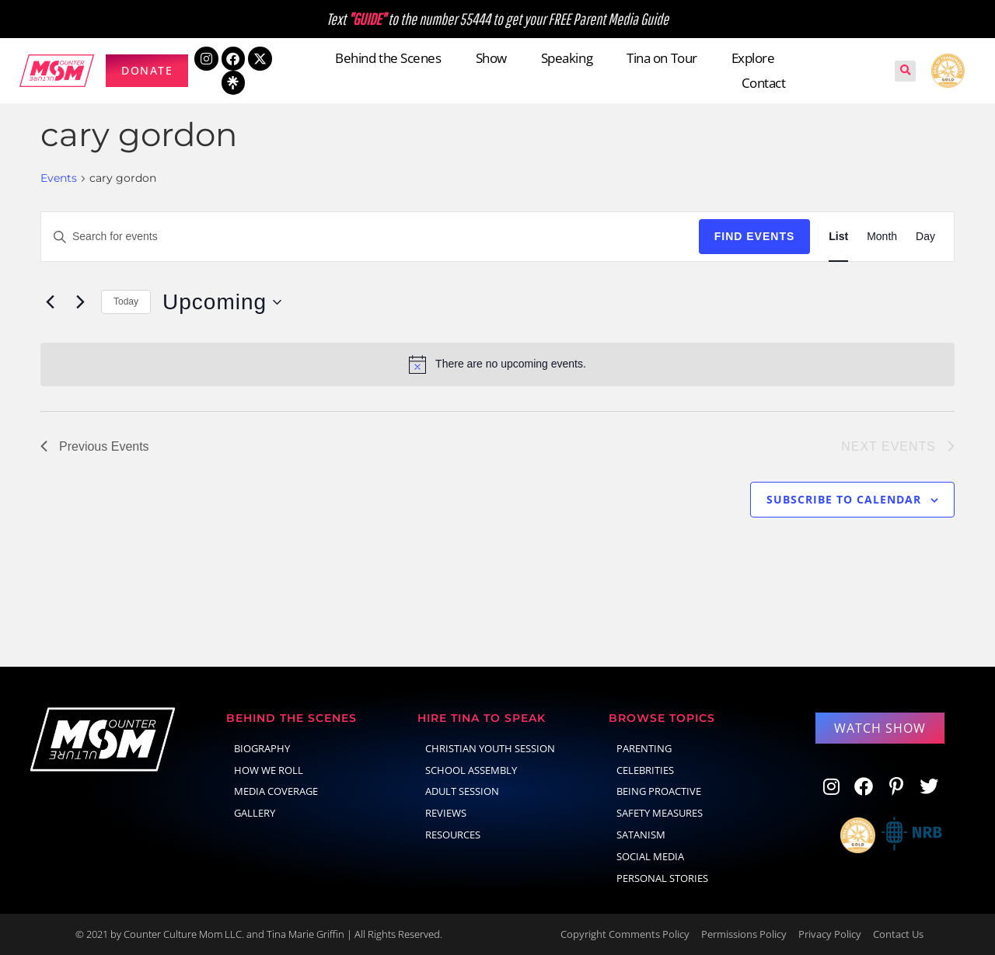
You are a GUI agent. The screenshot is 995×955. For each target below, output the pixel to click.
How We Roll (268, 770)
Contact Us (898, 934)
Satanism (640, 835)
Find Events (754, 236)
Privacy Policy (829, 934)
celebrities (645, 770)
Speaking (566, 58)
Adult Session (462, 791)
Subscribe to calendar (843, 499)
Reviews (445, 813)
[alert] (497, 364)
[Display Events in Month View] (882, 236)
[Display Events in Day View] (925, 236)
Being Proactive (658, 791)
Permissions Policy (744, 934)
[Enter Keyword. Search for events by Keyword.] (370, 236)
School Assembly (471, 770)
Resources (452, 835)
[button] (905, 71)
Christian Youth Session (490, 748)
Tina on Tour (662, 58)
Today (125, 301)
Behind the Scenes (388, 58)
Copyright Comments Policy (625, 934)
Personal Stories (662, 878)
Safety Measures (659, 813)
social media (650, 856)
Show (491, 58)
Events (58, 178)
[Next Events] (80, 302)
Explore (753, 58)
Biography (262, 748)
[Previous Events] (49, 302)
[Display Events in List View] (838, 236)
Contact (764, 83)
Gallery (254, 813)
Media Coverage (276, 791)
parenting (644, 748)
